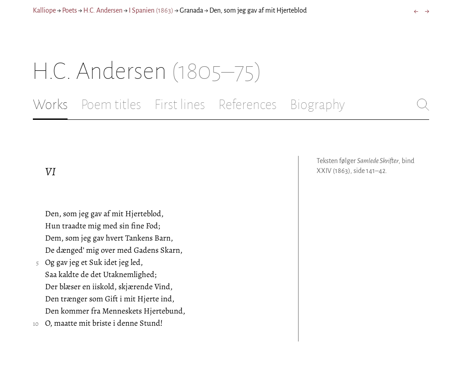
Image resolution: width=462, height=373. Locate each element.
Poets (69, 10)
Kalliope (44, 10)
